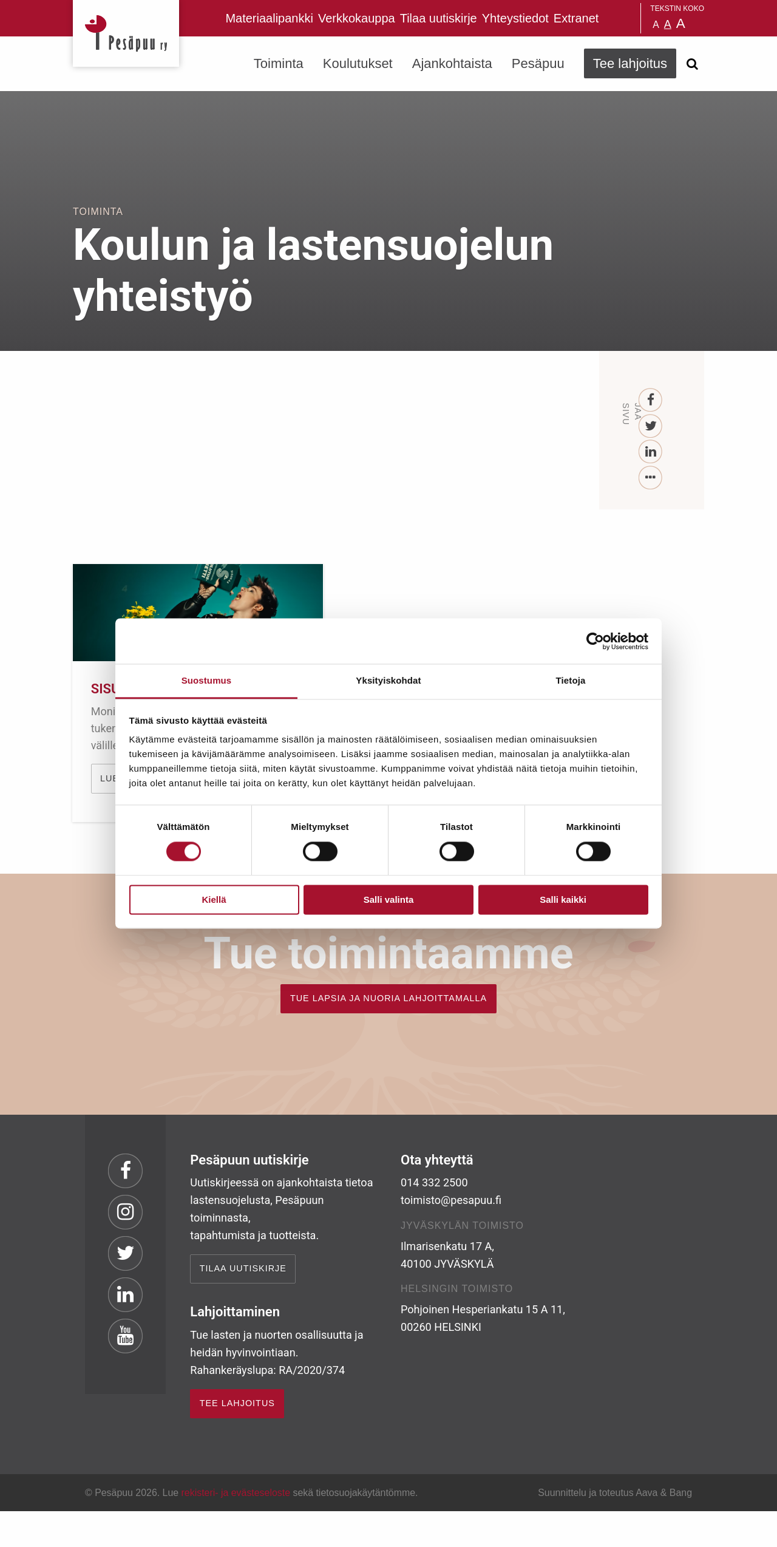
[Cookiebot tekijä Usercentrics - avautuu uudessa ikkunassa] (595, 641)
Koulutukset (358, 63)
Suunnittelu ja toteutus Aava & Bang (615, 1528)
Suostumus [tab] (207, 680)
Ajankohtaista (452, 63)
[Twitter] (651, 426)
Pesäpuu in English (610, 18)
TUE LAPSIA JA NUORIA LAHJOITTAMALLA (388, 1034)
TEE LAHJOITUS (237, 1439)
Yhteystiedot (515, 18)
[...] (651, 478)
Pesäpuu (126, 33)
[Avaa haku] (692, 64)
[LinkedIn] (651, 452)
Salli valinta (389, 899)
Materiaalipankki (269, 18)
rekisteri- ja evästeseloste (236, 1528)
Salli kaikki (563, 899)
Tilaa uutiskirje (438, 18)
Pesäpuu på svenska (625, 18)
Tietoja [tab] (571, 680)
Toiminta (279, 63)
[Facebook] (651, 400)
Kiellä (214, 899)
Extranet (576, 18)
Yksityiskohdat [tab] (388, 680)
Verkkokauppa (356, 18)
